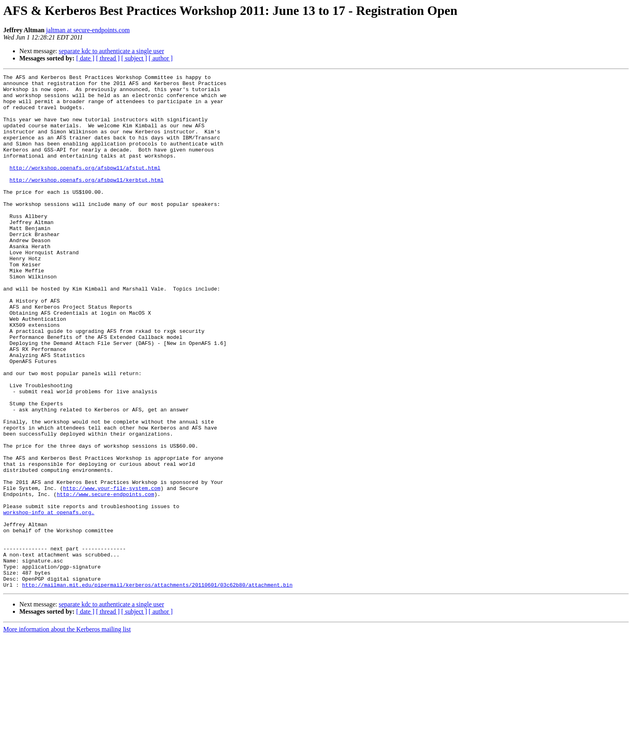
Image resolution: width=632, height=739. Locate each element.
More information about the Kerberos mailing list (67, 732)
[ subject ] (134, 58)
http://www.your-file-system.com (111, 571)
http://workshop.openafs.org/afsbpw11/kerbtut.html (87, 201)
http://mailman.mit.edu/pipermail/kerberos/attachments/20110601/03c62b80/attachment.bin (157, 687)
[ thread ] (108, 58)
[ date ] (85, 58)
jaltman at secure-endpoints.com (87, 30)
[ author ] (161, 58)
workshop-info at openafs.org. (48, 600)
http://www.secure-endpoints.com (105, 578)
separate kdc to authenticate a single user (111, 51)
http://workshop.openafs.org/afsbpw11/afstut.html (85, 187)
